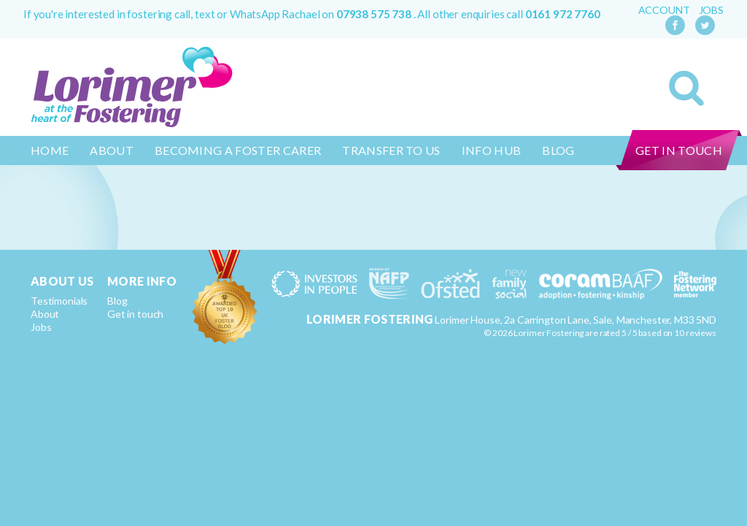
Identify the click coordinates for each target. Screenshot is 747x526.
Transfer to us (391, 150)
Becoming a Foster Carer (238, 150)
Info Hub (492, 150)
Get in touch (678, 150)
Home (50, 150)
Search (686, 88)
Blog (558, 150)
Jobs (711, 10)
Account (664, 10)
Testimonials (59, 300)
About (111, 150)
